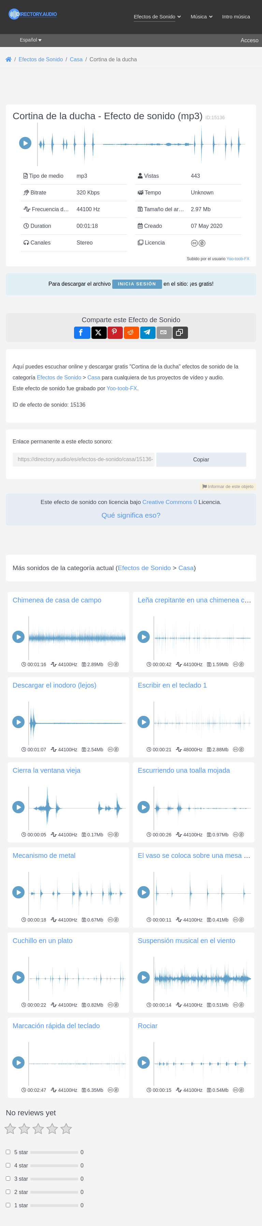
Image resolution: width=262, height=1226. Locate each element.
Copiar (198, 457)
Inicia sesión (137, 283)
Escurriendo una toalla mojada (184, 770)
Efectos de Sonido (59, 377)
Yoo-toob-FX (238, 258)
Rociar (148, 1025)
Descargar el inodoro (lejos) (55, 685)
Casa (93, 377)
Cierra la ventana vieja (47, 770)
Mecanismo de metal (44, 855)
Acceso (250, 40)
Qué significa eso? (131, 515)
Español (28, 40)
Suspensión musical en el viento (186, 940)
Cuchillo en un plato (43, 940)
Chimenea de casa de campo (57, 600)
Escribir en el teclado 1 (172, 685)
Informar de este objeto (227, 486)
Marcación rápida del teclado (56, 1025)
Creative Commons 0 (170, 502)
